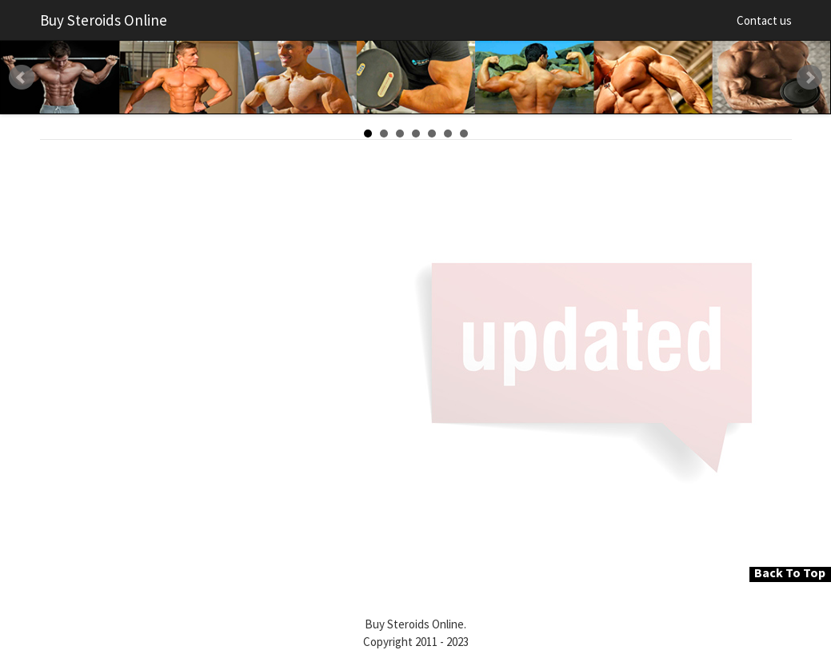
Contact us (764, 20)
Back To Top (789, 572)
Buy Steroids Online (103, 20)
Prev (21, 77)
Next (809, 77)
